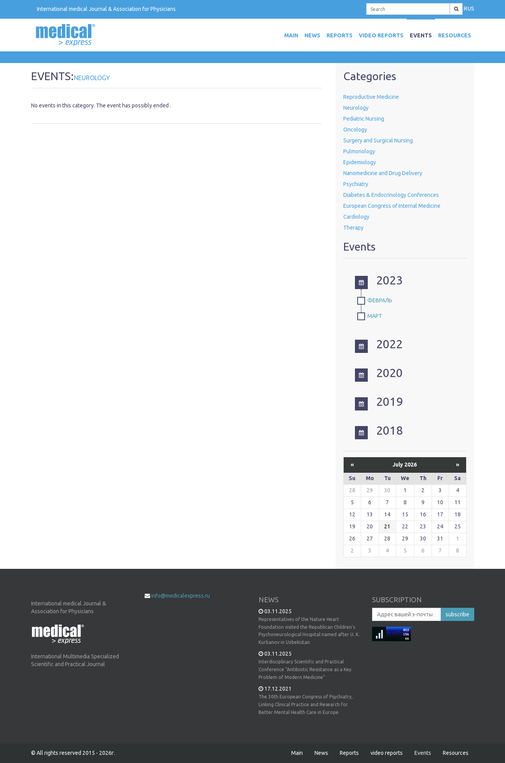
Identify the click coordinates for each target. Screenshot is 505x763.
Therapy (353, 228)
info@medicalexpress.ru (180, 596)
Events (421, 35)
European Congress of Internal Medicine (391, 206)
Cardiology (356, 217)
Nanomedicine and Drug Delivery (382, 173)
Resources (454, 35)
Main (297, 753)
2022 (379, 344)
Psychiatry (355, 184)
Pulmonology (359, 151)
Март (374, 316)
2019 (379, 401)
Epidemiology (359, 162)
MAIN (291, 35)
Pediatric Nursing (363, 119)
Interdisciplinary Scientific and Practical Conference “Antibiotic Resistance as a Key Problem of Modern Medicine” (305, 669)
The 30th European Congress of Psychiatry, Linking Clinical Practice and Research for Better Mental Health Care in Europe (306, 704)
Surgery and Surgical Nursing (378, 140)
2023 (379, 280)
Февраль (379, 300)
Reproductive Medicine (371, 97)
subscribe (457, 614)
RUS (468, 8)
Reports (340, 35)
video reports (381, 35)
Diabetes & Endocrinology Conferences (391, 195)
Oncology (355, 129)
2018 (379, 430)
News (312, 35)
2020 (379, 372)
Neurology (356, 108)
